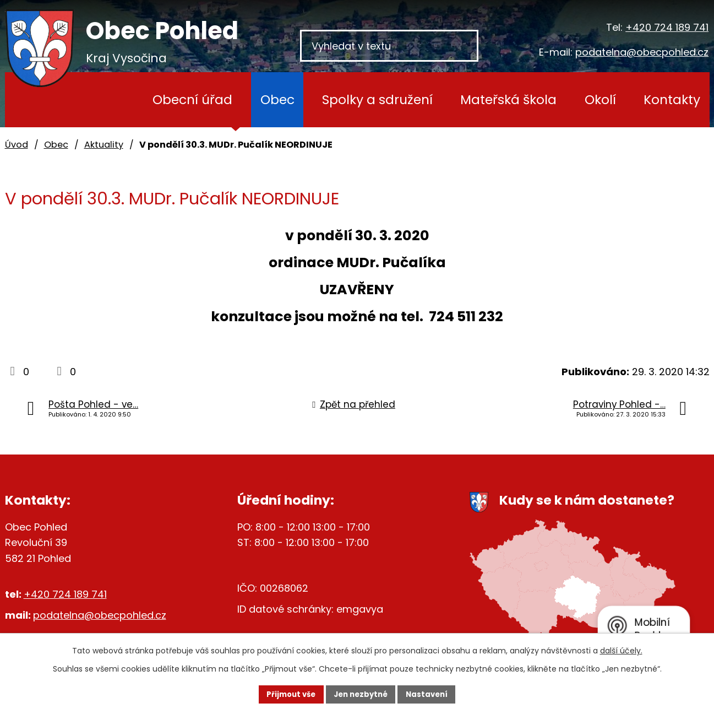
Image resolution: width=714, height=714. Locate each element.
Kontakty (672, 99)
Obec (277, 99)
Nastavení (438, 693)
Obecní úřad (192, 99)
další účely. (621, 649)
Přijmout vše (281, 693)
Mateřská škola (508, 99)
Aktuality (103, 144)
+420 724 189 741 (666, 27)
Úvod (109, 99)
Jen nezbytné (361, 693)
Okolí (600, 99)
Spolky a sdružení (377, 99)
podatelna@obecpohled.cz (641, 52)
